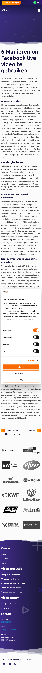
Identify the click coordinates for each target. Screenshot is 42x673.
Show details (30, 360)
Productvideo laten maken (11, 592)
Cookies (29, 659)
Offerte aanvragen (11, 3)
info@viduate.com (8, 630)
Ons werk (5, 559)
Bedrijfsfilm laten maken (11, 575)
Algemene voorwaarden (12, 659)
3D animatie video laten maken (13, 579)
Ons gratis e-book (8, 604)
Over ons (4, 554)
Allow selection (21, 373)
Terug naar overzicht (17, 432)
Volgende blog (34, 432)
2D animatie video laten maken (13, 583)
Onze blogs (5, 608)
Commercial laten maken (11, 588)
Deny (21, 380)
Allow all (21, 367)
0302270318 (6, 622)
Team (3, 563)
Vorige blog (6, 432)
